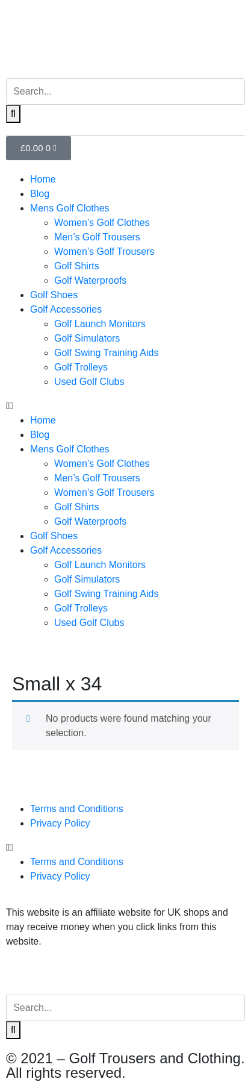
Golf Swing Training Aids (106, 353)
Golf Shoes (54, 295)
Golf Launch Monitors (100, 324)
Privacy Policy (60, 823)
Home (43, 179)
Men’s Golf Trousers (97, 237)
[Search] (13, 114)
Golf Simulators (87, 338)
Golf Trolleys (81, 367)
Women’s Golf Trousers (104, 251)
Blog (39, 194)
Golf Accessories (66, 309)
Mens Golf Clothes (70, 208)
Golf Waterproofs (90, 280)
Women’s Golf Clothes (102, 222)
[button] (125, 406)
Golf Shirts (76, 266)
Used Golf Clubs (89, 382)
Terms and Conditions (76, 809)
